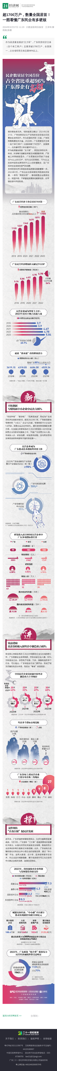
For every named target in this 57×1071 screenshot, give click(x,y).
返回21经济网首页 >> (12, 1016)
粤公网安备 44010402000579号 (28, 1065)
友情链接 (47, 1038)
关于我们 (9, 1038)
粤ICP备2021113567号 (13, 1046)
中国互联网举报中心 (15, 1053)
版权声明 (35, 1038)
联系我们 (22, 1038)
